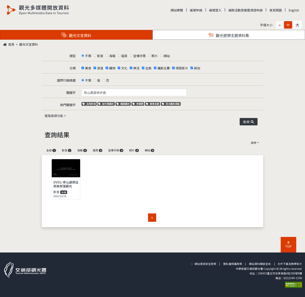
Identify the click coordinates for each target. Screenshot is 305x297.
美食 (88, 68)
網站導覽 (177, 10)
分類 (72, 68)
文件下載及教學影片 (290, 264)
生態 (148, 68)
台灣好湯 (89, 103)
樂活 (136, 68)
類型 (72, 55)
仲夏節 (138, 103)
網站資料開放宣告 (260, 264)
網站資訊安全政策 (205, 264)
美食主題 (153, 103)
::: (192, 264)
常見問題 (275, 10)
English (294, 10)
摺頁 (124, 55)
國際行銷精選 (66, 80)
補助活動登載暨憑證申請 (245, 10)
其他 (197, 68)
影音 (100, 55)
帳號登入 (215, 10)
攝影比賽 (163, 68)
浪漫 (100, 68)
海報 (112, 55)
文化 (124, 68)
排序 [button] (253, 143)
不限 (88, 55)
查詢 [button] (248, 121)
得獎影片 (182, 68)
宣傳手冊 (139, 55)
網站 (167, 55)
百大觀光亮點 (171, 103)
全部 (51, 150)
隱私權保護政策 (232, 264)
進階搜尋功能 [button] (54, 115)
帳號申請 (196, 10)
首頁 (8, 44)
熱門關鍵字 (68, 104)
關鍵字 (71, 92)
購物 (112, 68)
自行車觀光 (106, 103)
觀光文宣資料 (28, 44)
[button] (279, 25)
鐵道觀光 (124, 103)
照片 (155, 55)
